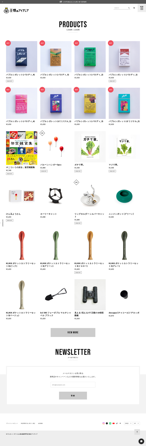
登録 (73, 396)
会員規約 (40, 423)
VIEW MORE (73, 332)
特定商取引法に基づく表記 (28, 423)
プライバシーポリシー (12, 423)
